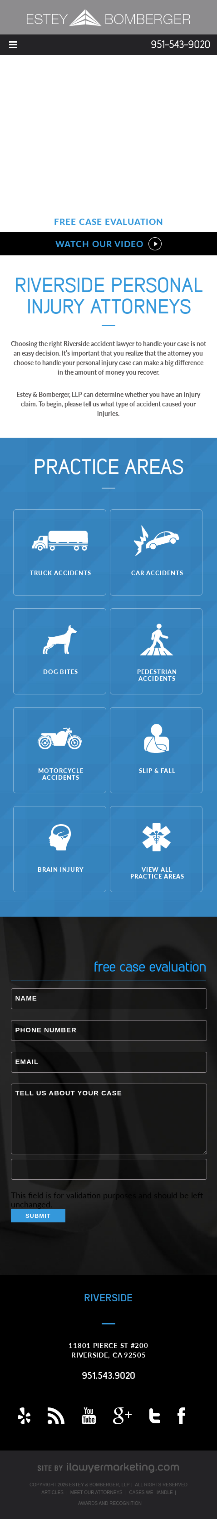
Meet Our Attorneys (96, 1492)
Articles (52, 1492)
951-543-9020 (180, 45)
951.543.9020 (108, 1376)
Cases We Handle (151, 1492)
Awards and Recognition (110, 1503)
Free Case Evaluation (108, 221)
